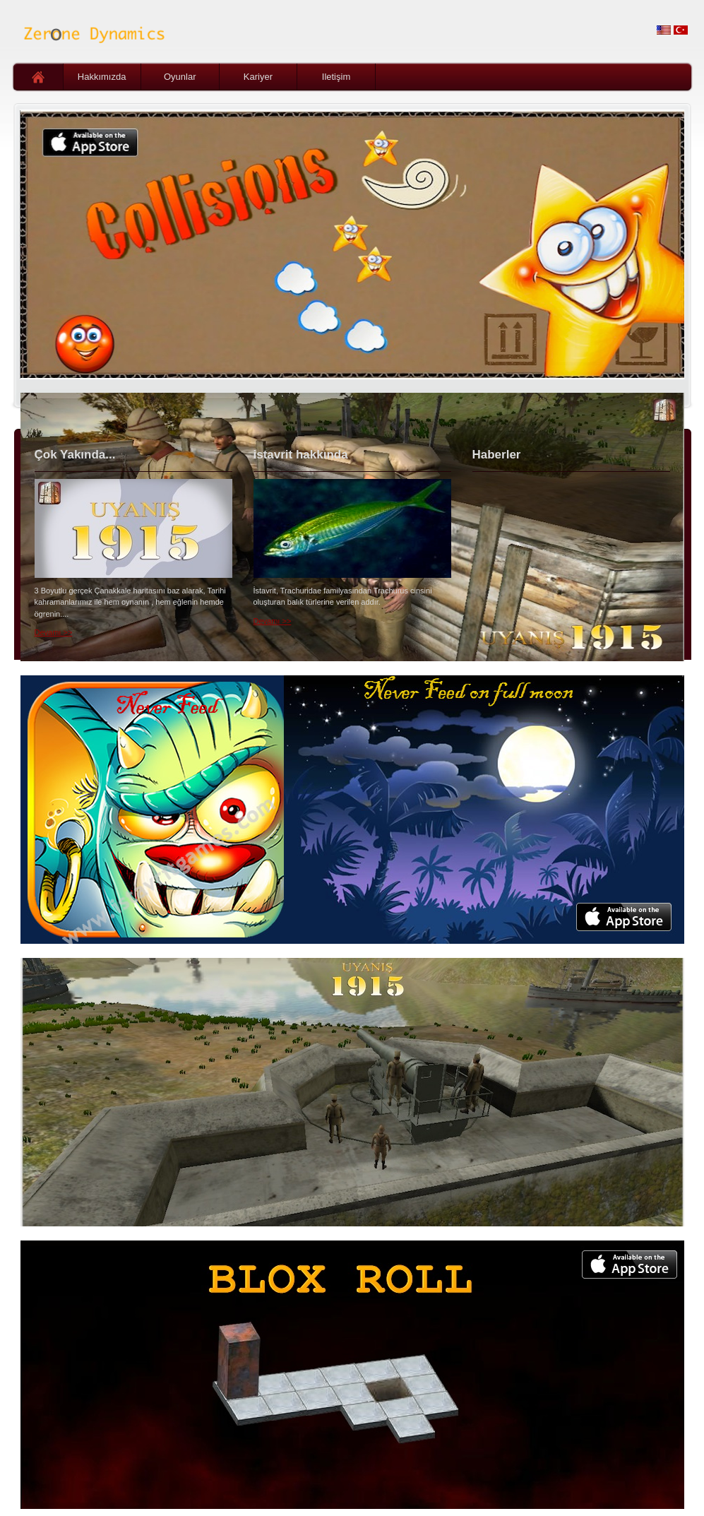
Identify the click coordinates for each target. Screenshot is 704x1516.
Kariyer (258, 76)
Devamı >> (54, 632)
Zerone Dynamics (91, 31)
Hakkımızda (102, 76)
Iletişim (336, 76)
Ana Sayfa (38, 77)
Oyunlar (180, 76)
